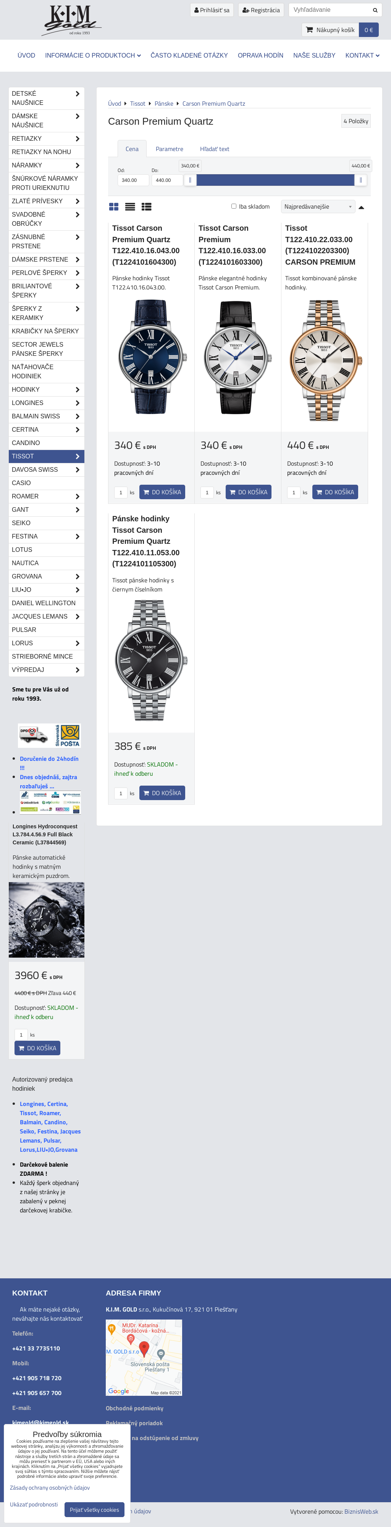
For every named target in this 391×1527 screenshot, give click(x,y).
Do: (167, 176)
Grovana (48, 576)
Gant (48, 509)
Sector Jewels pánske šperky (37, 349)
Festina (48, 536)
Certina (48, 429)
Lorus (48, 643)
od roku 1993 (79, 33)
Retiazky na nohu (41, 152)
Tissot (48, 456)
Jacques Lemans (48, 616)
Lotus (22, 550)
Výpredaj (48, 670)
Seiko (21, 523)
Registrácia (261, 9)
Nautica (25, 563)
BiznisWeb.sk (361, 1511)
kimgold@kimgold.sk (40, 1422)
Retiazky (48, 138)
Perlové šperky (48, 273)
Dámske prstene (48, 259)
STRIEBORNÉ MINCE (42, 656)
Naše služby (314, 55)
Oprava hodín (260, 55)
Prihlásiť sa (211, 9)
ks (124, 492)
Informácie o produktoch (93, 55)
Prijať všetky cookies (94, 1509)
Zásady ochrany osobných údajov (50, 1487)
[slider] (190, 180)
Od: (133, 176)
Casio (21, 483)
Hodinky (48, 389)
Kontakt (363, 55)
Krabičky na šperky (45, 331)
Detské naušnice (48, 98)
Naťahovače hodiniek (32, 371)
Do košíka (162, 492)
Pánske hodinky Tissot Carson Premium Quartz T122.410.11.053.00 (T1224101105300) (145, 541)
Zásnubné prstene (48, 242)
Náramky (48, 165)
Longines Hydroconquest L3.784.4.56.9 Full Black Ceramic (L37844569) (45, 834)
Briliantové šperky (48, 291)
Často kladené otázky (189, 55)
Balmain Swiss (48, 416)
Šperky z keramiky (48, 313)
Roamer (48, 496)
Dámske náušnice (48, 121)
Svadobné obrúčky (48, 219)
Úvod (26, 55)
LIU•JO (48, 589)
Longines (48, 403)
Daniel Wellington (44, 603)
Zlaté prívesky (48, 201)
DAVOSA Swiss (48, 469)
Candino (26, 443)
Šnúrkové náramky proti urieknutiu (45, 183)
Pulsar (24, 630)
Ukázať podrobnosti (34, 1504)
